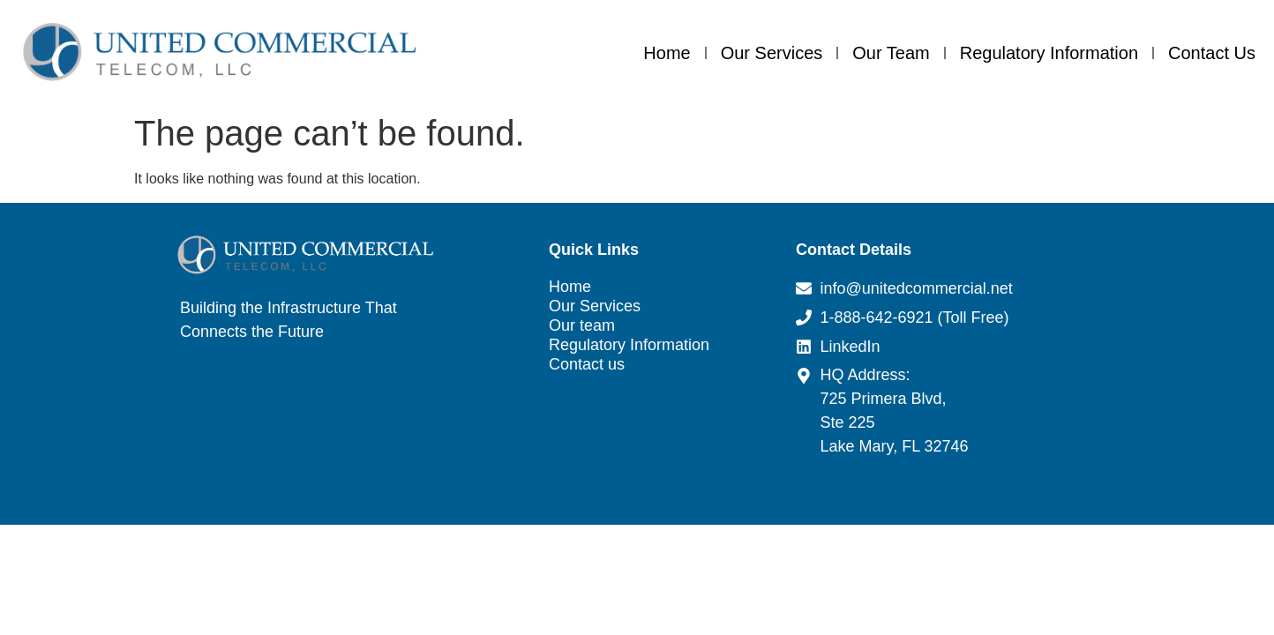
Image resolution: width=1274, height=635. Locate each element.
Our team (890, 53)
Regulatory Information (1049, 53)
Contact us (1211, 53)
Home (666, 53)
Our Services (772, 53)
